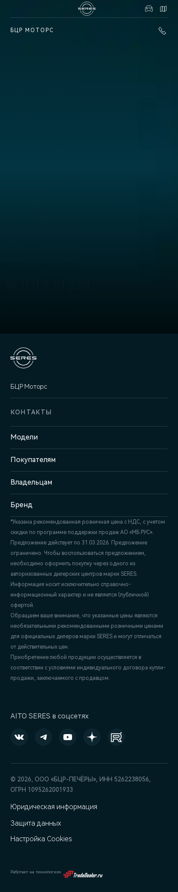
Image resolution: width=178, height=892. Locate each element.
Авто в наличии (149, 8)
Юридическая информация (53, 807)
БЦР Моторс (32, 30)
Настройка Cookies (41, 839)
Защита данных (35, 823)
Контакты (163, 8)
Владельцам (31, 482)
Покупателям (33, 460)
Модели (24, 437)
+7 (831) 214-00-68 (162, 31)
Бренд (21, 505)
